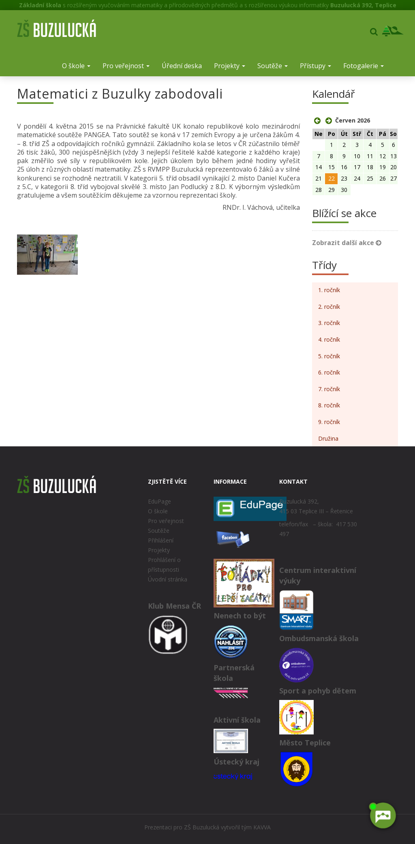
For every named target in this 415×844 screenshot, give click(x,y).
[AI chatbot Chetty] (382, 817)
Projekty (229, 65)
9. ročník (329, 422)
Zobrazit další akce (346, 242)
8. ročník (329, 405)
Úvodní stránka (167, 579)
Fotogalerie (363, 65)
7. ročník (329, 389)
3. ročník (329, 323)
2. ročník (329, 306)
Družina (328, 438)
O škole (76, 65)
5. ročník (329, 356)
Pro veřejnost (126, 65)
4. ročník (329, 339)
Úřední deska (182, 65)
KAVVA (262, 827)
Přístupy (315, 65)
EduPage (159, 501)
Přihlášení (160, 540)
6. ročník (329, 372)
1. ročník (329, 290)
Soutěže (272, 65)
